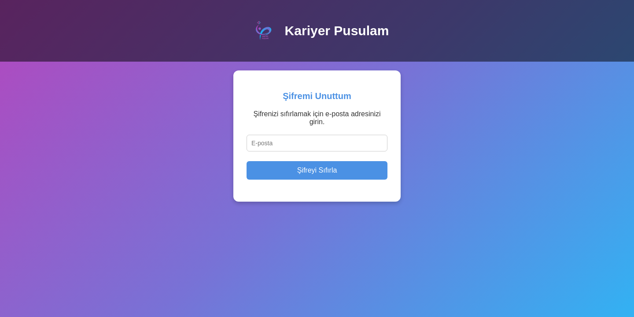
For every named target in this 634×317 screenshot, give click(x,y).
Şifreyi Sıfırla (317, 170)
